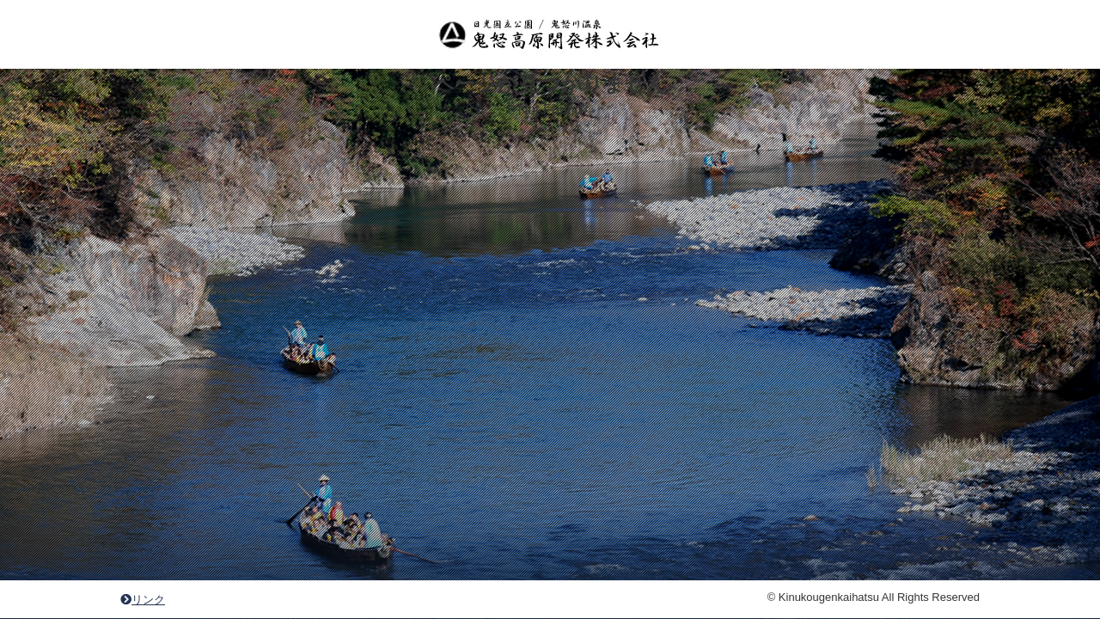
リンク (142, 599)
